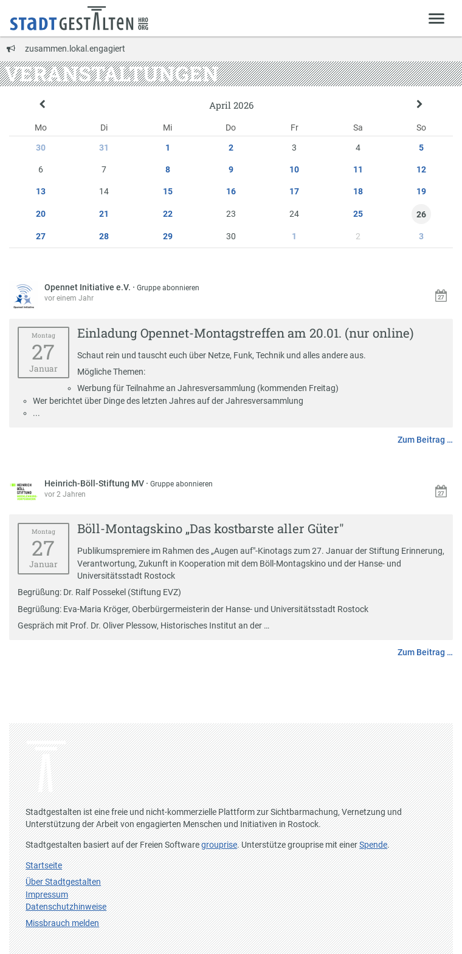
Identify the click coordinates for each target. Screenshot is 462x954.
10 (294, 169)
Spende (373, 845)
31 (104, 147)
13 (41, 191)
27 (41, 236)
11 (358, 169)
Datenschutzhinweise (66, 906)
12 (421, 169)
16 (231, 191)
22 (168, 214)
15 (168, 191)
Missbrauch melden (62, 923)
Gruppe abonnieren (168, 288)
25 (358, 214)
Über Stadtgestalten (63, 882)
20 (41, 214)
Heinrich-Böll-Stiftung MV (95, 483)
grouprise (219, 845)
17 (294, 191)
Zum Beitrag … (425, 440)
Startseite (44, 865)
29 (168, 236)
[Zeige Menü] (437, 18)
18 (358, 191)
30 (41, 147)
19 (421, 191)
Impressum (47, 894)
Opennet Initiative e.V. (88, 287)
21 (104, 214)
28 (104, 236)
